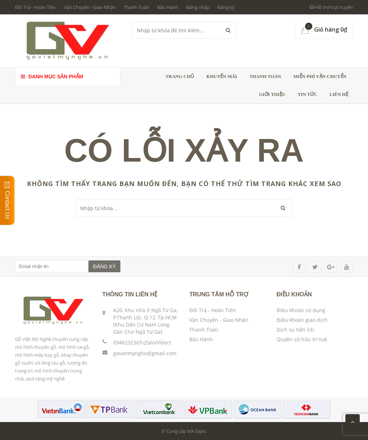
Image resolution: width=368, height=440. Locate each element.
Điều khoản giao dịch (302, 319)
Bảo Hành (167, 7)
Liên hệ (339, 94)
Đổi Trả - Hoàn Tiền (35, 7)
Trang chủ (179, 76)
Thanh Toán (136, 7)
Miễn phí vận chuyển (319, 76)
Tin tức (307, 94)
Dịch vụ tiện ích (295, 329)
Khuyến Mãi (221, 76)
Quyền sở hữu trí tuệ (302, 339)
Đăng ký (226, 7)
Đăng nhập (198, 7)
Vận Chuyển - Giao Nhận (90, 7)
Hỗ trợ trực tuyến (331, 7)
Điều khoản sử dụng (301, 310)
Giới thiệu (272, 94)
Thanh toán (265, 76)
